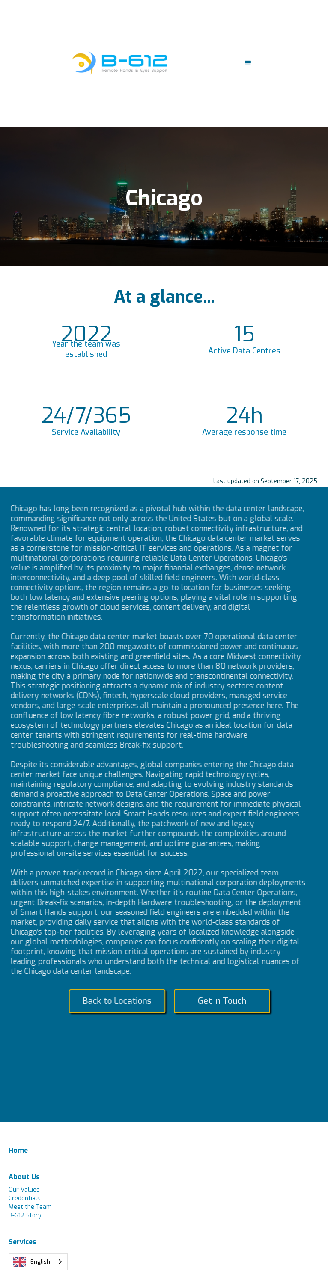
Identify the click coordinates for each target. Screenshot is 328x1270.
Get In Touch (225, 1001)
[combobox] (38, 1261)
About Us (24, 1176)
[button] (248, 63)
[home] (117, 63)
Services (22, 1241)
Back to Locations (120, 1001)
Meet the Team (30, 1207)
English (31, 1262)
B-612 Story (25, 1215)
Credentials (25, 1198)
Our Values (24, 1190)
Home (18, 1150)
